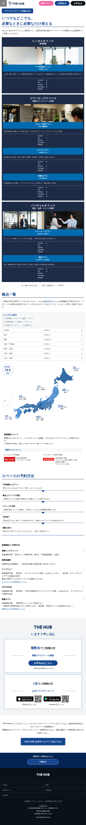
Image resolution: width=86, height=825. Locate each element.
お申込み (78, 3)
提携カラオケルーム (13, 325)
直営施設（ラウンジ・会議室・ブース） (20, 318)
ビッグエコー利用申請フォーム (14, 582)
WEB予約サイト (50, 301)
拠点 (47, 785)
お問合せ (62, 3)
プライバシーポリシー (37, 801)
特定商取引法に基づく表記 (54, 801)
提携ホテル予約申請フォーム (13, 609)
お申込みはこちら (43, 663)
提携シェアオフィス (25, 322)
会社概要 (27, 801)
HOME (5, 785)
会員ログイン (46, 3)
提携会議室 (10, 322)
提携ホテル (29, 325)
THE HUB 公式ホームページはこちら (43, 741)
